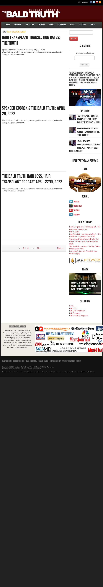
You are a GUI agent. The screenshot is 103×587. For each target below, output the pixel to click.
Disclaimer (16, 368)
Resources (62, 24)
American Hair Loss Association (13, 361)
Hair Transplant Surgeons (78, 316)
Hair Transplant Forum (87, 372)
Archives (82, 24)
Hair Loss (72, 308)
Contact (93, 24)
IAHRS (46, 361)
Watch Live (29, 24)
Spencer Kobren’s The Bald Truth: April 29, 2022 (33, 111)
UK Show (41, 24)
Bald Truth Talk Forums (34, 361)
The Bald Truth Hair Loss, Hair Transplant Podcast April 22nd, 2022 (32, 179)
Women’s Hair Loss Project (71, 361)
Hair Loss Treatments (77, 311)
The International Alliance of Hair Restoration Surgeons (42, 372)
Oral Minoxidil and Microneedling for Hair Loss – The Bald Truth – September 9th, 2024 (84, 241)
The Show (18, 24)
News (71, 306)
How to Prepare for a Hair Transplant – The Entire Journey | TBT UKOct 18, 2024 (88, 119)
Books (72, 24)
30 (38, 248)
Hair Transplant (74, 313)
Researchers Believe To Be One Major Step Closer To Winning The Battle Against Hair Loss (84, 286)
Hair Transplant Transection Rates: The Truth (31, 40)
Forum (51, 24)
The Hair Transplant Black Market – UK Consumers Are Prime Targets (88, 132)
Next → (60, 248)
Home (8, 24)
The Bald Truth (7, 368)
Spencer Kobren (55, 361)
